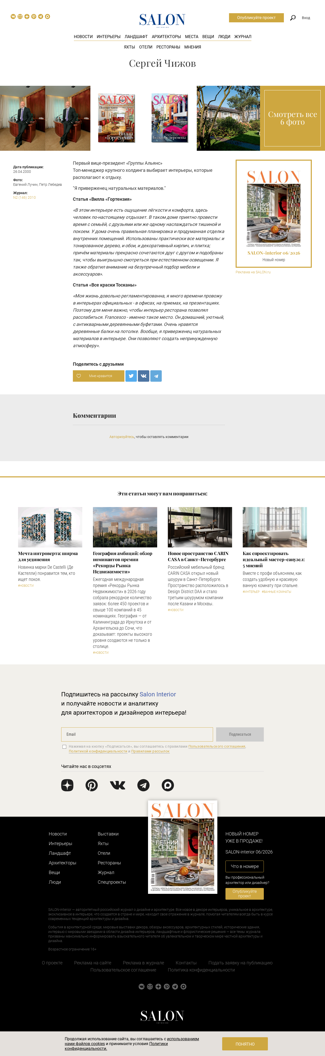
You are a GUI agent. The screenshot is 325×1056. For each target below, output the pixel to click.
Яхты (129, 47)
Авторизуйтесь (121, 437)
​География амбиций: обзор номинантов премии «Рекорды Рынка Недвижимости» (122, 562)
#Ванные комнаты (276, 591)
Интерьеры (109, 36)
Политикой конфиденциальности (98, 751)
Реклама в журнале (143, 962)
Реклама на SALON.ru (253, 272)
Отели (145, 47)
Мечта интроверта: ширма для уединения (48, 556)
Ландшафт (136, 36)
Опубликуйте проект (256, 17)
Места (191, 36)
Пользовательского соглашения (217, 746)
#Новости (26, 585)
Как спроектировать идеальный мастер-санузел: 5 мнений (274, 559)
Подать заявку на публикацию (240, 962)
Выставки (108, 833)
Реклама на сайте (92, 962)
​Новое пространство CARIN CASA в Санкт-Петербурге (198, 556)
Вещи (208, 36)
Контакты (186, 962)
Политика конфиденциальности (201, 970)
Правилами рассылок (150, 751)
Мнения (192, 47)
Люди (224, 36)
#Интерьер (251, 591)
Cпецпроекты (112, 882)
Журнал (242, 36)
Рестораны (168, 47)
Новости (83, 36)
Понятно (245, 1044)
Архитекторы (166, 36)
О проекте (52, 962)
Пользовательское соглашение (123, 970)
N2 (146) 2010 (24, 197)
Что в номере (245, 866)
